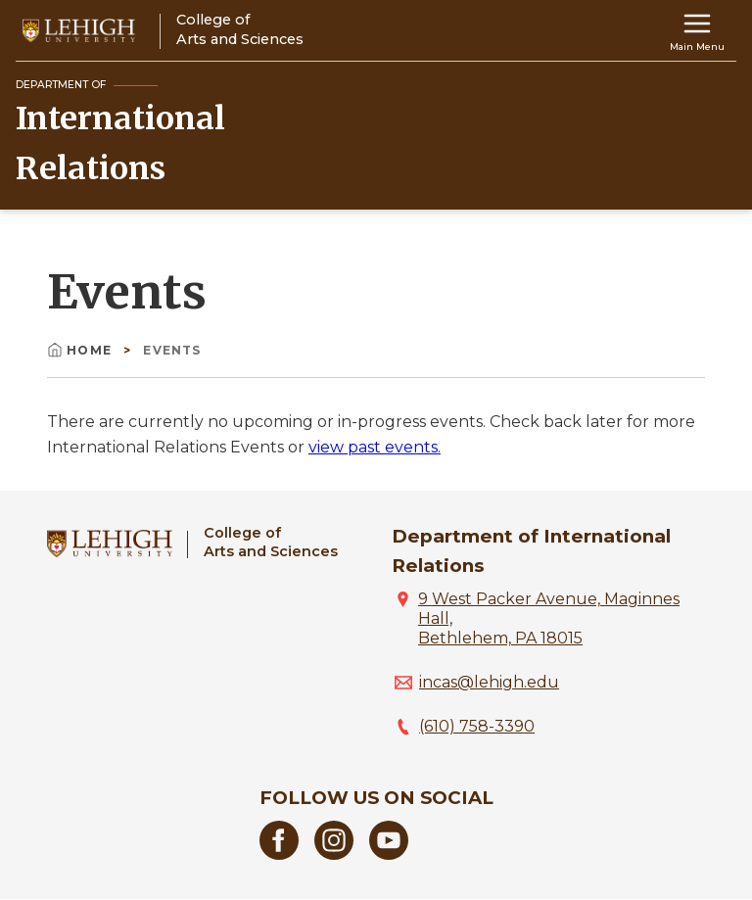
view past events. (374, 447)
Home (81, 350)
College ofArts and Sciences (271, 542)
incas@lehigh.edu (489, 682)
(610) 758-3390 (477, 726)
